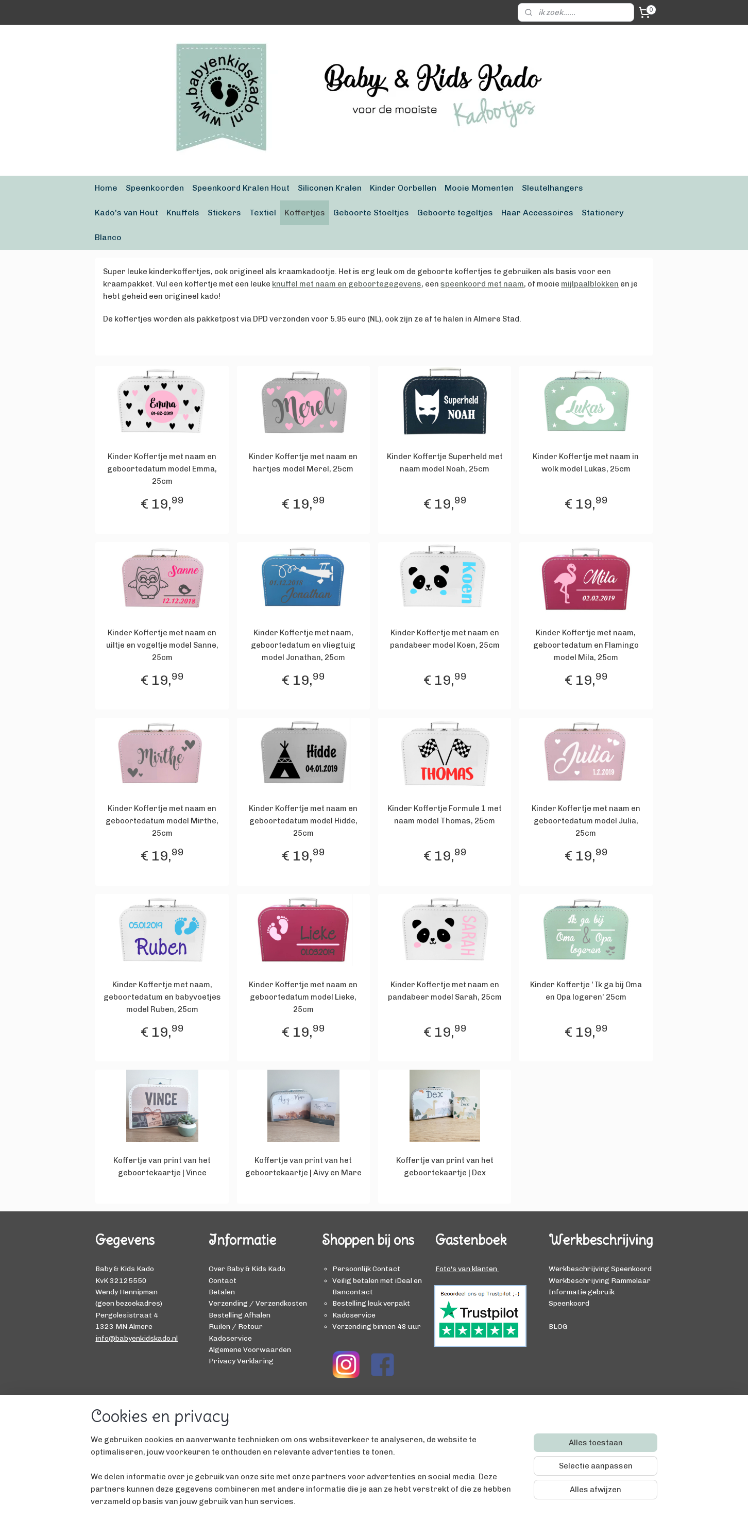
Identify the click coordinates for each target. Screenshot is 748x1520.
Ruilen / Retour (236, 1326)
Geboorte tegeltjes (455, 212)
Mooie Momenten (479, 188)
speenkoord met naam (482, 284)
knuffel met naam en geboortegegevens (346, 284)
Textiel (262, 212)
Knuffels (182, 212)
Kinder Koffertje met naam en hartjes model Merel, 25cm (303, 463)
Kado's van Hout (126, 212)
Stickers (224, 212)
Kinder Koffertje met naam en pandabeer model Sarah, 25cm (445, 991)
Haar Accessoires (537, 212)
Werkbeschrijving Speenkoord (600, 1268)
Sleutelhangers (552, 188)
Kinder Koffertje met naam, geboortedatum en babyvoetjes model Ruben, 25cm (162, 997)
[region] (306, 1476)
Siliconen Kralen (330, 188)
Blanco (108, 237)
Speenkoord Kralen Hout (241, 188)
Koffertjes (304, 212)
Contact (222, 1280)
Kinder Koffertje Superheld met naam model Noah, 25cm (445, 463)
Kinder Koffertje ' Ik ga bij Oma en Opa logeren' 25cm (586, 991)
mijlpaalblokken (590, 284)
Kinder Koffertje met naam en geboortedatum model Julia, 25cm (586, 821)
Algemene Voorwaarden (250, 1349)
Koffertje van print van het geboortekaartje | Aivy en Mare (303, 1166)
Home (106, 188)
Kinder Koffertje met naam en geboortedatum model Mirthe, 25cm (162, 821)
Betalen (222, 1292)
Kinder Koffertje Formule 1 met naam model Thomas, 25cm (444, 814)
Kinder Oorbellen (403, 188)
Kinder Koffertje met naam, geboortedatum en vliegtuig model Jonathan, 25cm (303, 645)
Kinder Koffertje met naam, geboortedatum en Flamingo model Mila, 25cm (586, 645)
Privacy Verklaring (241, 1361)
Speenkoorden (155, 188)
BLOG (558, 1326)
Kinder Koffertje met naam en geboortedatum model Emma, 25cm (162, 469)
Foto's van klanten (467, 1268)
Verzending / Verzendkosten (258, 1303)
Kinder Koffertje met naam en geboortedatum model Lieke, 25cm (303, 997)
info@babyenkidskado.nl (136, 1338)
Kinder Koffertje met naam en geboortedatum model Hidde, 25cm (303, 821)
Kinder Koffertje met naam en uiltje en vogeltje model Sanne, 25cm (162, 645)
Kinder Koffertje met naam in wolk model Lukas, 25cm (586, 463)
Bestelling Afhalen (239, 1315)
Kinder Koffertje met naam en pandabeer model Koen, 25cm (445, 639)
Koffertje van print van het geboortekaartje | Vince (162, 1166)
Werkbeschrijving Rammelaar (600, 1280)
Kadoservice (230, 1338)
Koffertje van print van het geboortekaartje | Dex (445, 1166)
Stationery (602, 212)
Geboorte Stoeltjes (371, 212)
